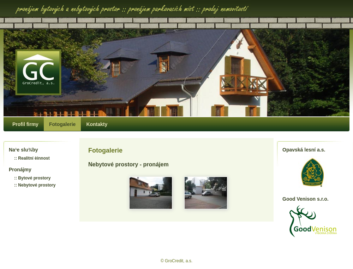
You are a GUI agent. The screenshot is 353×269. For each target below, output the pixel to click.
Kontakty (96, 124)
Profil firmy (25, 124)
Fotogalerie (62, 124)
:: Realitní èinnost (32, 158)
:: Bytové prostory (32, 178)
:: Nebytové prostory (34, 185)
